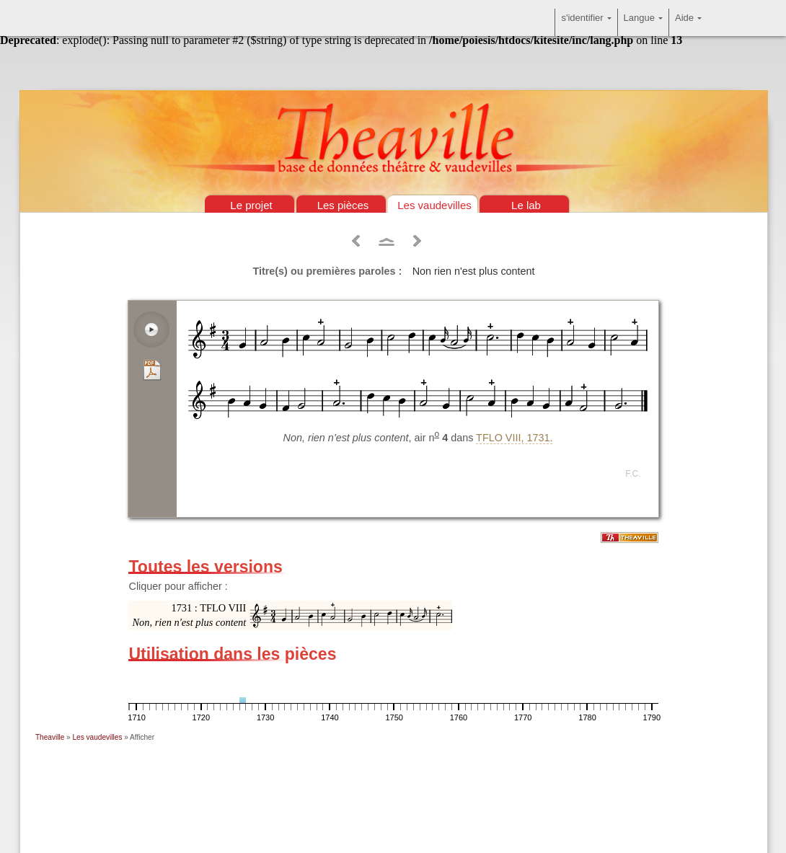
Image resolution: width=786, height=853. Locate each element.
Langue (643, 22)
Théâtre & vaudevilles (393, 72)
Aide (688, 22)
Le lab (526, 205)
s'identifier (586, 22)
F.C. (632, 474)
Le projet (251, 205)
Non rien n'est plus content (473, 271)
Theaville (49, 737)
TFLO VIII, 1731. (514, 437)
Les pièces (343, 205)
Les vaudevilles (434, 205)
